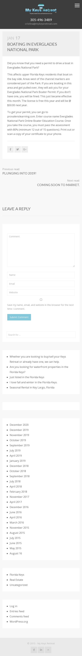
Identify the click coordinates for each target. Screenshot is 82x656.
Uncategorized (18, 585)
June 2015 (16, 543)
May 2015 (15, 548)
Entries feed (17, 611)
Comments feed (19, 616)
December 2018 (19, 466)
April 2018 (16, 486)
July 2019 (15, 450)
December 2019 (19, 430)
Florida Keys (17, 574)
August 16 (16, 553)
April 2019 (16, 455)
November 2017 (19, 497)
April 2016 (16, 517)
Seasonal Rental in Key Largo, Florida (32, 387)
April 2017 (16, 502)
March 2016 (17, 522)
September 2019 (20, 445)
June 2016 (16, 512)
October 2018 (18, 471)
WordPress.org (19, 621)
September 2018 (20, 476)
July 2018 (15, 481)
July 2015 (15, 538)
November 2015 (19, 527)
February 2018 (18, 491)
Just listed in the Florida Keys (27, 377)
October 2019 (18, 440)
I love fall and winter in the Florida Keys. (33, 382)
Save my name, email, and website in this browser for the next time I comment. (40, 306)
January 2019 (18, 461)
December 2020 (19, 425)
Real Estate (16, 580)
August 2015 (17, 533)
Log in (13, 606)
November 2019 (19, 435)
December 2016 (19, 507)
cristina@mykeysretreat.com (41, 23)
